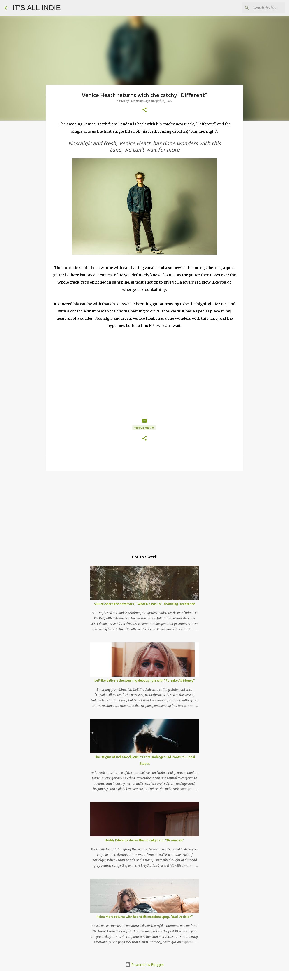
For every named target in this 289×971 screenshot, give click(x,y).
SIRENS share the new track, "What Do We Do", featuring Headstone (144, 604)
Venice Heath (144, 427)
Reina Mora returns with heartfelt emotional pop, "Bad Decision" (144, 917)
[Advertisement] (144, 509)
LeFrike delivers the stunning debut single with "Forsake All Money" (144, 680)
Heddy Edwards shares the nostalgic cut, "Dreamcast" (144, 840)
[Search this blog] (261, 7)
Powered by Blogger (144, 965)
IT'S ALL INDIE (37, 8)
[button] (144, 110)
